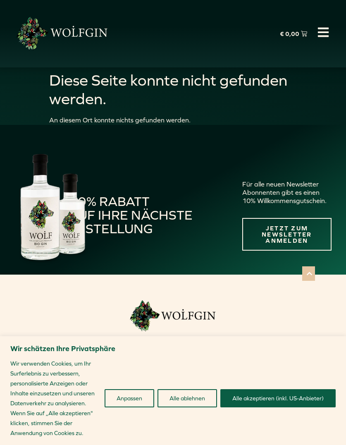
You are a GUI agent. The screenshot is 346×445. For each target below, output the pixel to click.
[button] (308, 273)
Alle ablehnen (187, 398)
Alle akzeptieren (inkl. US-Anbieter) (278, 398)
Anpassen (129, 398)
